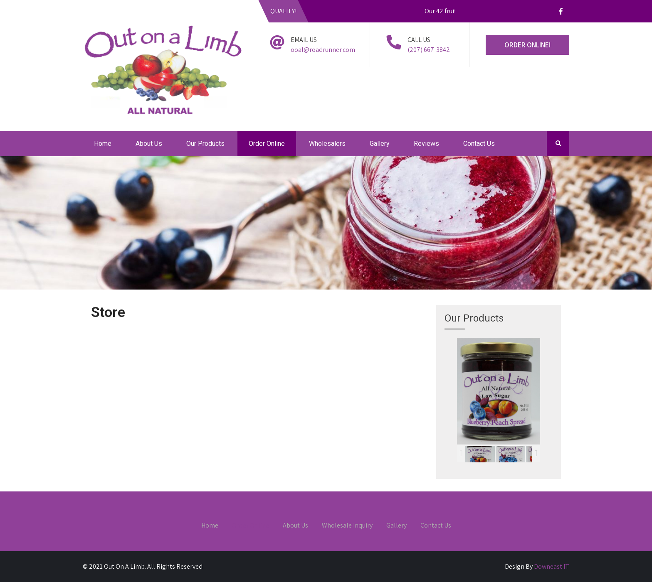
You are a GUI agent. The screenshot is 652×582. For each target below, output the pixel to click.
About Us (149, 143)
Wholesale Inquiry (347, 525)
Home (102, 143)
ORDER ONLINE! (527, 44)
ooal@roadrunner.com (323, 49)
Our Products (205, 143)
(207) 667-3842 (429, 49)
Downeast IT (551, 566)
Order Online (267, 143)
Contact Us (479, 143)
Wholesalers (327, 143)
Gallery (380, 143)
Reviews (426, 143)
